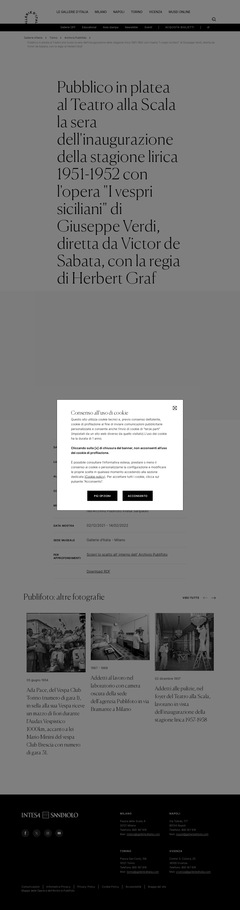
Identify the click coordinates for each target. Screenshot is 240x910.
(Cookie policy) (94, 476)
